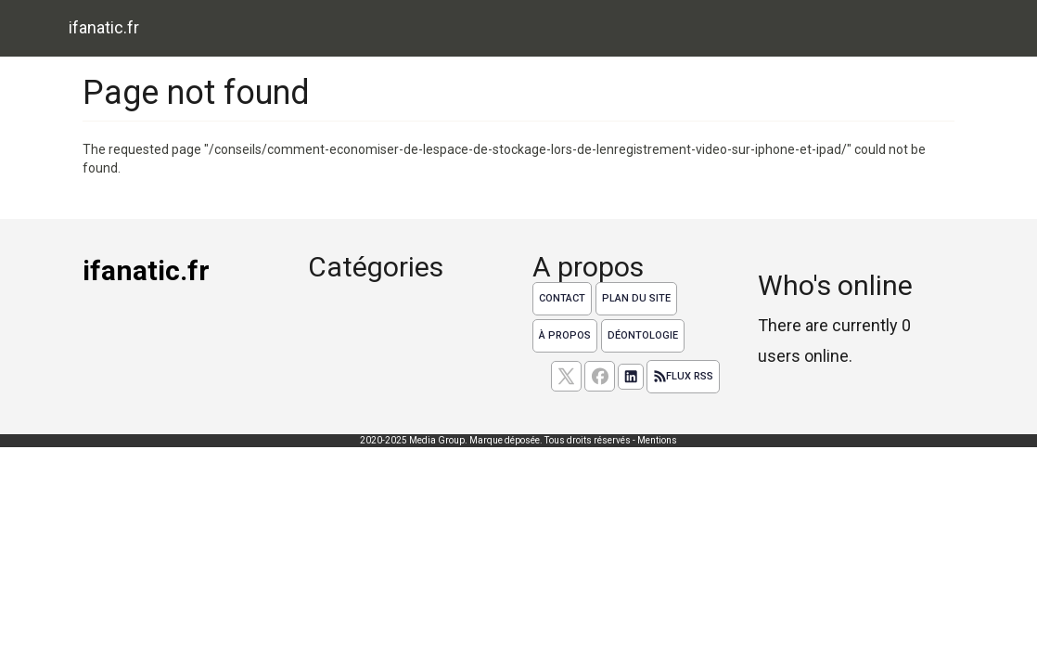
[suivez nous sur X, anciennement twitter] (566, 376)
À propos (565, 335)
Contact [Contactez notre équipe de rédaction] (562, 298)
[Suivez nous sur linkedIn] (631, 377)
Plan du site (636, 298)
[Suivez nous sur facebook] (599, 376)
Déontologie (643, 335)
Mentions (657, 440)
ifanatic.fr (104, 27)
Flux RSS (683, 376)
